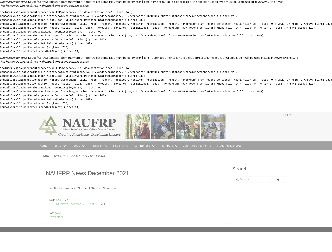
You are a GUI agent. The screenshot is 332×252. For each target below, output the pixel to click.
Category (55, 213)
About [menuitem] (76, 145)
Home (45, 155)
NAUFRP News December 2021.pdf (71, 204)
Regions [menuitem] (122, 145)
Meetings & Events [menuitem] (229, 145)
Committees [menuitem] (145, 145)
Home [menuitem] (43, 145)
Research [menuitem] (100, 145)
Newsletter (59, 155)
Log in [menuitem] (287, 114)
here (114, 188)
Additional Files (58, 200)
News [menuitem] (61, 145)
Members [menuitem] (170, 145)
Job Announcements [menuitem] (197, 145)
